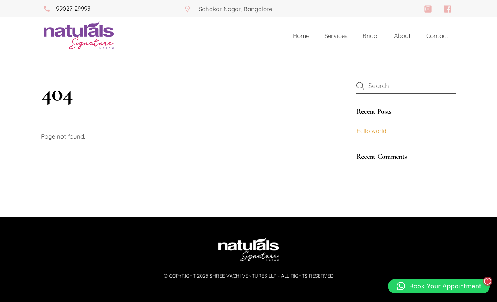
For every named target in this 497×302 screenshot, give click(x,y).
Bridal (371, 35)
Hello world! (372, 130)
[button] (439, 286)
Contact (437, 35)
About (402, 35)
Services (336, 35)
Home (301, 35)
